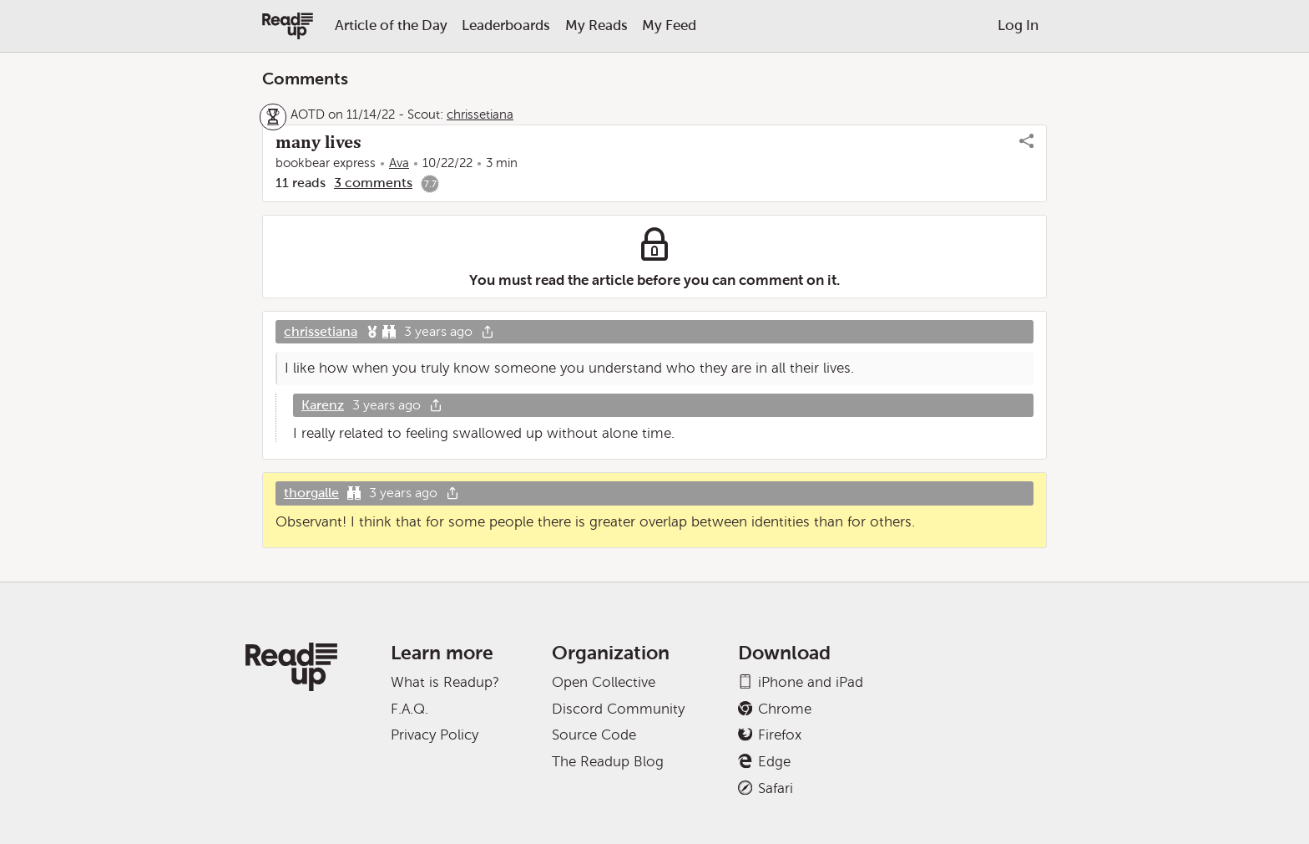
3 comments (373, 182)
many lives (318, 142)
